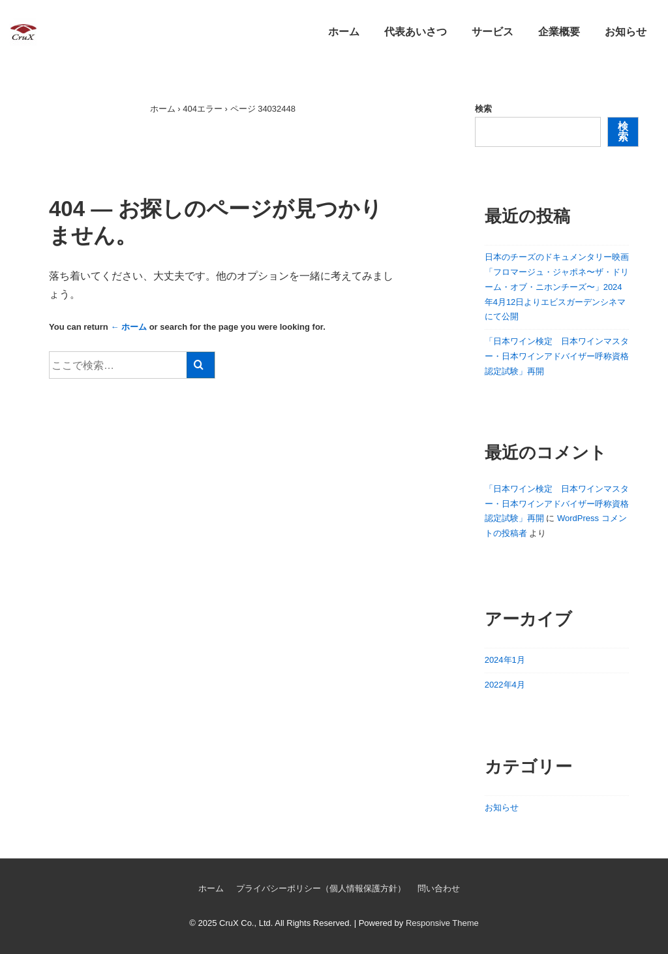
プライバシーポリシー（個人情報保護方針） (321, 888)
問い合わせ (439, 888)
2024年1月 (505, 660)
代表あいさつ (415, 31)
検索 (483, 109)
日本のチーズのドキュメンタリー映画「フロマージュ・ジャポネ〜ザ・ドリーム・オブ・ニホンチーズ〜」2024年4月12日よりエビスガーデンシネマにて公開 (557, 286)
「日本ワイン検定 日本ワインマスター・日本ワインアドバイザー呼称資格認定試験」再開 (557, 356)
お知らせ (625, 31)
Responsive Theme (442, 923)
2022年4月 (505, 685)
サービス (492, 31)
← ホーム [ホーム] (128, 327)
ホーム (343, 31)
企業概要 (559, 31)
